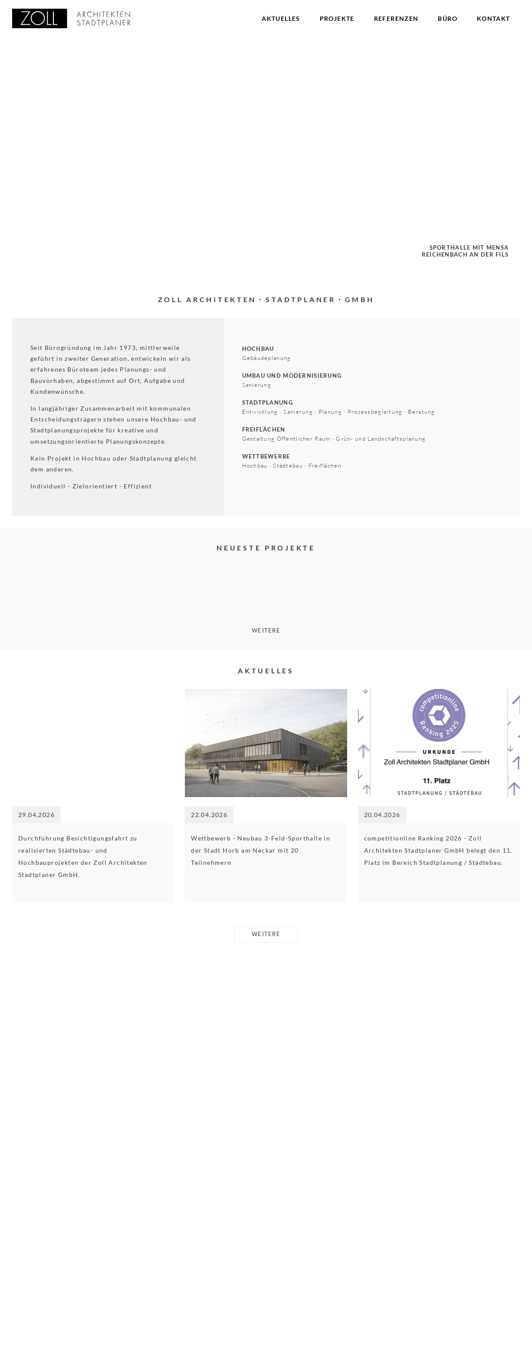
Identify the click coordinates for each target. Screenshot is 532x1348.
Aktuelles (281, 18)
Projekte (337, 18)
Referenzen (396, 18)
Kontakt (493, 18)
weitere (266, 971)
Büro (447, 18)
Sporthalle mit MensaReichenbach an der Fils (461, 249)
